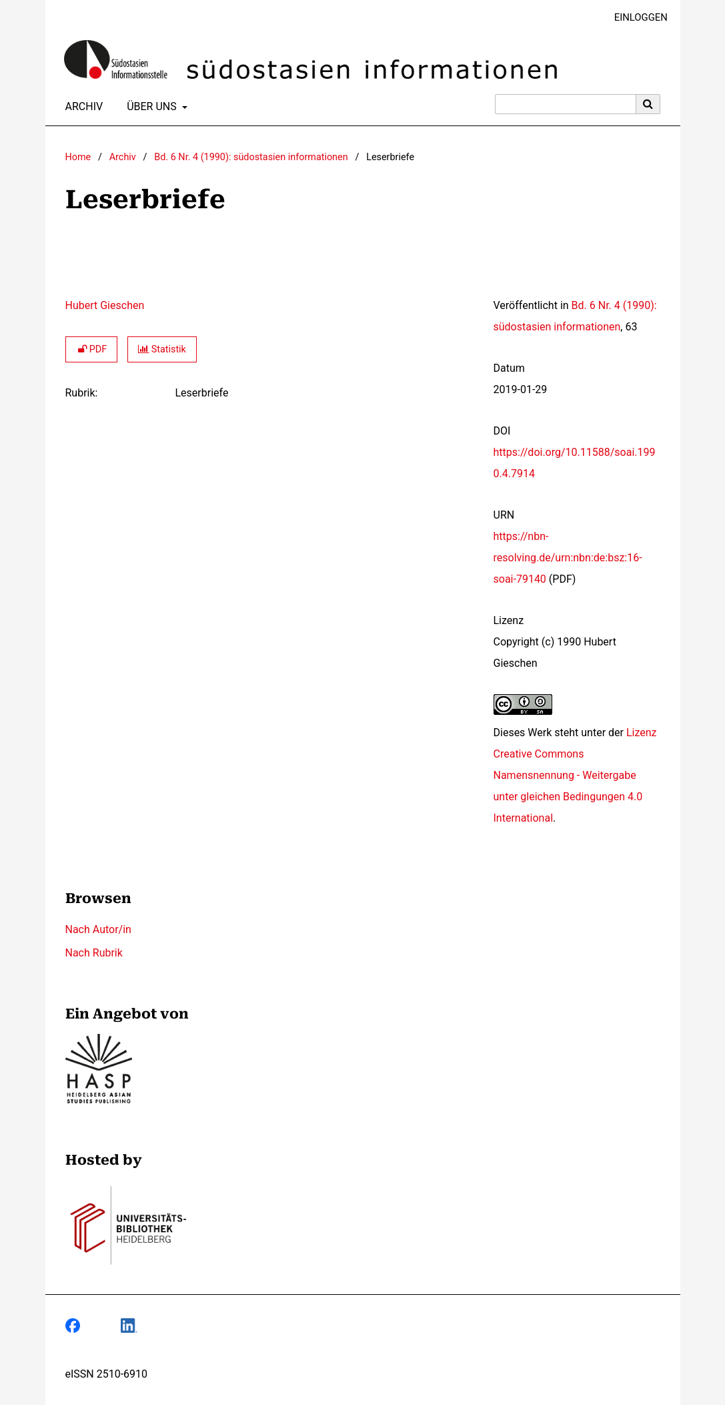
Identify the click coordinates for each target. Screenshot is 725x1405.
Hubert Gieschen (105, 305)
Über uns (150, 106)
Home (78, 157)
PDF (91, 349)
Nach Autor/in (98, 929)
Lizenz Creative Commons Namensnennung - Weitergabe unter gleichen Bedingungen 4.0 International (575, 775)
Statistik (162, 349)
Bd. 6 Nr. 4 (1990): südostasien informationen (250, 157)
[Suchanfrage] (565, 104)
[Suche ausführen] (648, 104)
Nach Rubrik (94, 952)
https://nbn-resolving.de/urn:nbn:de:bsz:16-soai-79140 (568, 557)
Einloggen (636, 17)
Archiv (81, 106)
